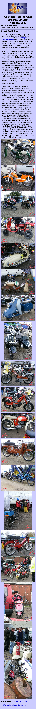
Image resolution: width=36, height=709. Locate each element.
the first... (22, 701)
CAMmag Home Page (10, 705)
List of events (22, 705)
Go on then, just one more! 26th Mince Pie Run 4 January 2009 (18, 19)
